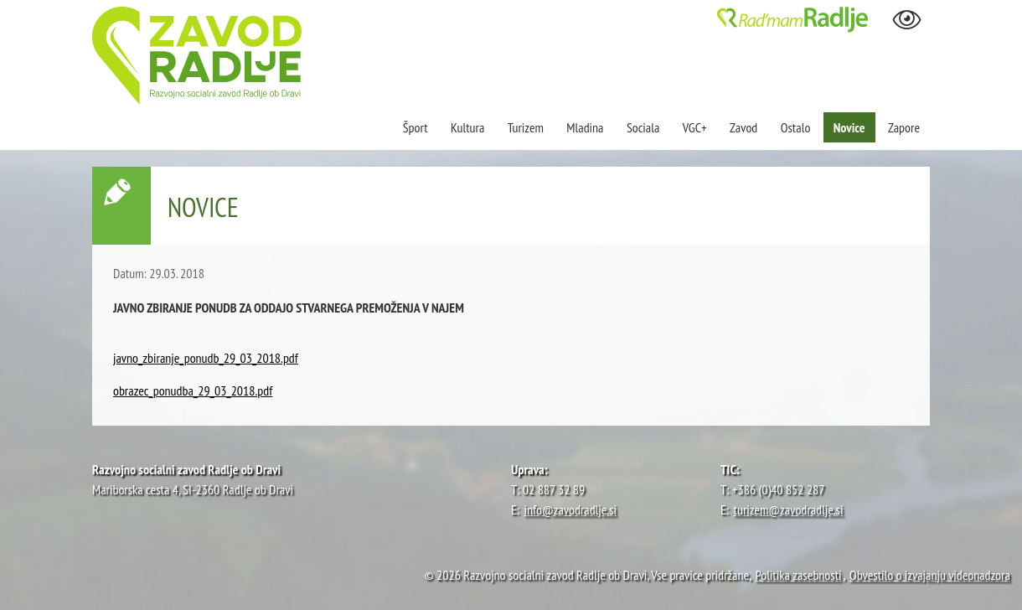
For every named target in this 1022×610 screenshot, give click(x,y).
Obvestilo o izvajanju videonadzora (929, 574)
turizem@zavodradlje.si (789, 509)
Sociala (643, 127)
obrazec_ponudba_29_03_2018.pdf (192, 390)
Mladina (584, 127)
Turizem (526, 127)
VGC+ (695, 127)
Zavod (743, 127)
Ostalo (796, 127)
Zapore (904, 127)
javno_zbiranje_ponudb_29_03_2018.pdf (205, 357)
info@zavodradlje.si (570, 509)
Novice (849, 127)
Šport (417, 127)
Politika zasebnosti (798, 574)
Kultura (467, 127)
